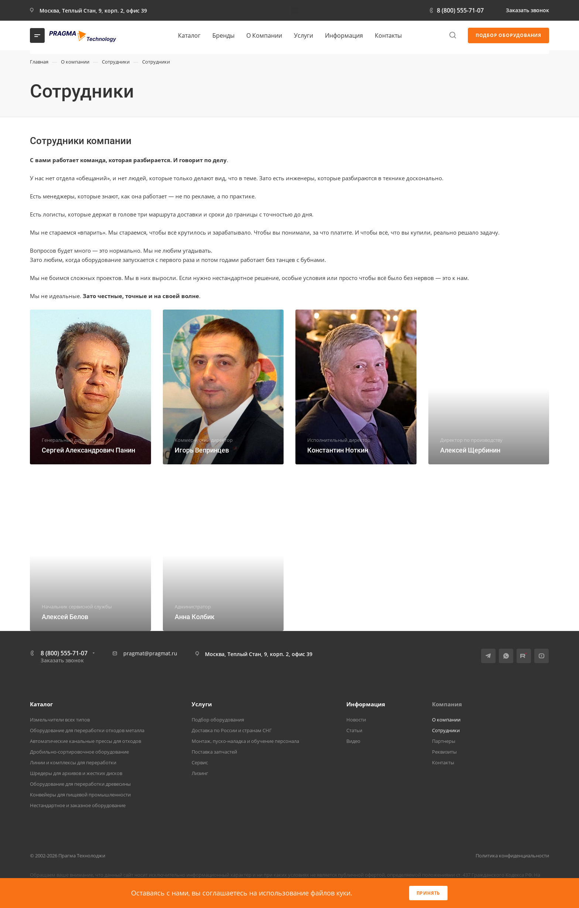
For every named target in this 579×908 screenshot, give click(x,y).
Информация (365, 704)
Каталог (41, 704)
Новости (356, 719)
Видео (353, 741)
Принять (429, 893)
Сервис (200, 762)
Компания (447, 704)
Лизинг (200, 773)
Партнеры (443, 741)
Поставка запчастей (214, 751)
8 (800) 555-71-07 (460, 10)
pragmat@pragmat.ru (150, 653)
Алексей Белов (65, 617)
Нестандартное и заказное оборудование (78, 805)
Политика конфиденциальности (512, 855)
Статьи (354, 730)
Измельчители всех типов (60, 719)
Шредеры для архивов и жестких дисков (76, 773)
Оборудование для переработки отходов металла (87, 730)
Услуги (202, 704)
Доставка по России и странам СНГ (232, 730)
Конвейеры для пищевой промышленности (80, 794)
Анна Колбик (195, 617)
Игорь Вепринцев (202, 450)
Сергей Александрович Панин (88, 450)
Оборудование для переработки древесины (80, 784)
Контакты (443, 762)
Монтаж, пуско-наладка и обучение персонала (245, 741)
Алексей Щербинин (470, 450)
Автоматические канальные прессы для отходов (85, 741)
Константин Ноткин (337, 450)
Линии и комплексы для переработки (73, 762)
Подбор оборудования (218, 719)
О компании (446, 719)
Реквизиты (444, 751)
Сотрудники (446, 730)
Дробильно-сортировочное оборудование (79, 751)
